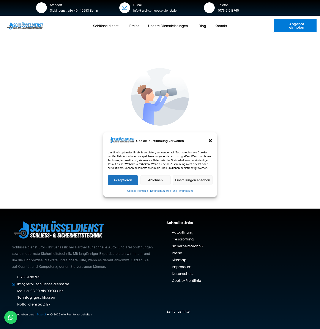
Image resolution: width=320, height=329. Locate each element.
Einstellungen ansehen (192, 180)
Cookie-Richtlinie (137, 190)
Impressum (186, 190)
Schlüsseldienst (107, 26)
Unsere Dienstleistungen (169, 26)
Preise (134, 26)
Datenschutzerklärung (163, 190)
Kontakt (221, 26)
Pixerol (41, 314)
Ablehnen (155, 180)
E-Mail (137, 5)
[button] (210, 141)
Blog (202, 26)
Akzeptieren (122, 180)
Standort (56, 5)
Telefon (223, 5)
